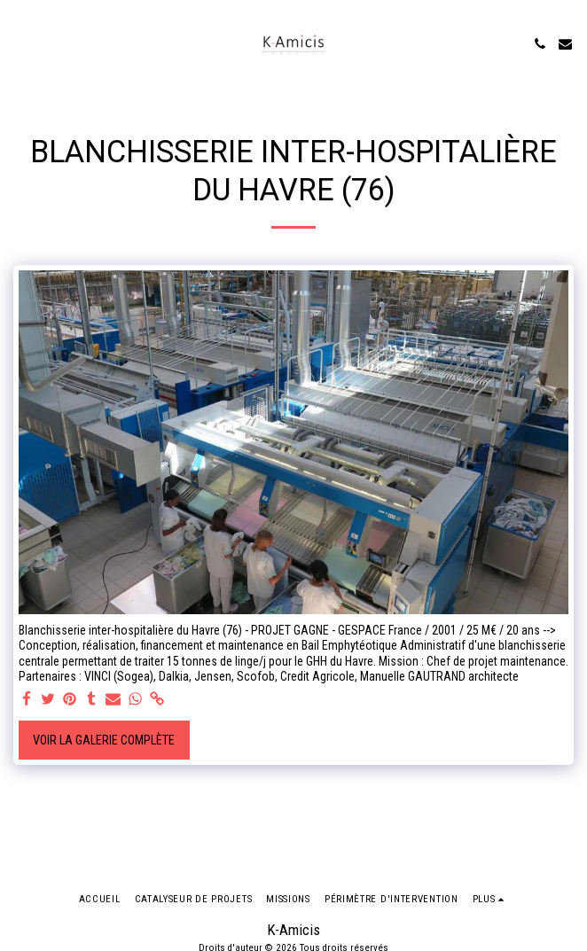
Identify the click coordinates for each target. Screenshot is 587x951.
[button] (19, 43)
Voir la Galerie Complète (104, 740)
